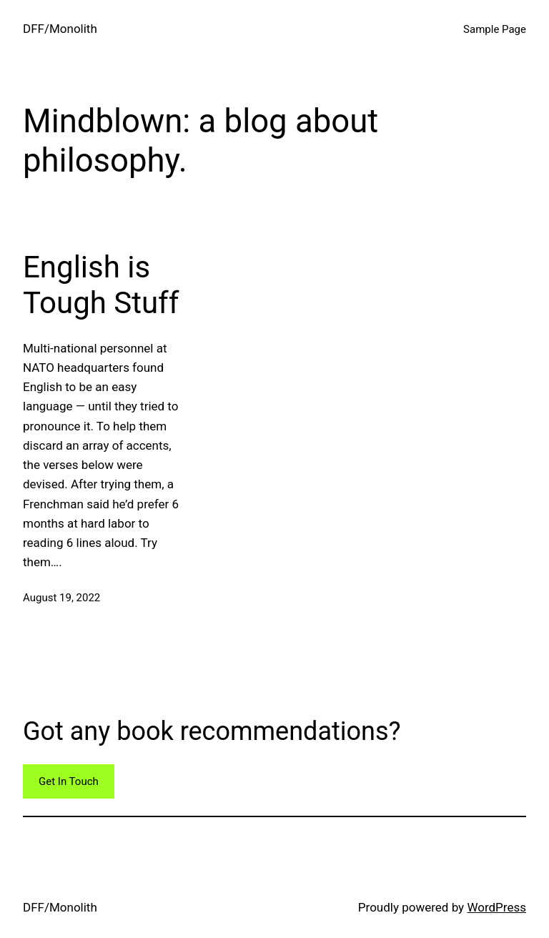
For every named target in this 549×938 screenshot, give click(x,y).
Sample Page (494, 29)
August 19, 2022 (61, 597)
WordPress (496, 907)
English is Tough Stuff (101, 285)
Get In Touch (69, 781)
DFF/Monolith (60, 28)
